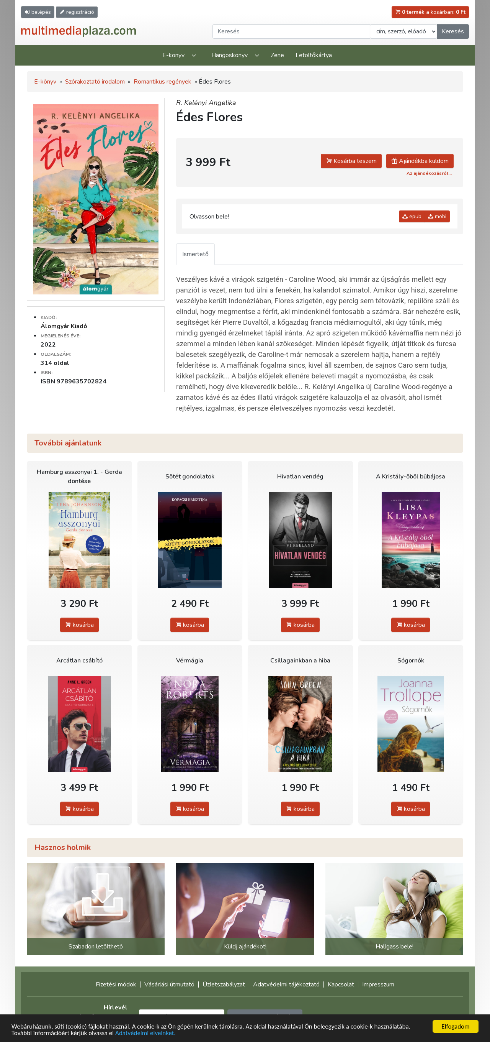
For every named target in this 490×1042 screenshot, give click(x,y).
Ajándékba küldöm (420, 161)
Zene (277, 55)
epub (411, 216)
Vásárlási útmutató (169, 984)
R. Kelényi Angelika (206, 102)
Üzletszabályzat (224, 984)
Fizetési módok (116, 984)
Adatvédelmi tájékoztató (286, 984)
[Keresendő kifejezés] (291, 31)
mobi (437, 216)
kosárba (79, 625)
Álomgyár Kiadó (64, 326)
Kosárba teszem (351, 161)
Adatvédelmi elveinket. (145, 1034)
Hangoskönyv (229, 55)
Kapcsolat (341, 984)
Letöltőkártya (314, 55)
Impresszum (378, 984)
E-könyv (173, 55)
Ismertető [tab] (195, 254)
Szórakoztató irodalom (95, 81)
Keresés (453, 31)
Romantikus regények (162, 81)
